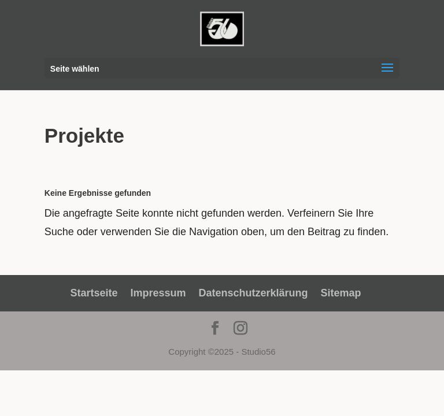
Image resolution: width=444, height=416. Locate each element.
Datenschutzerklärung (253, 293)
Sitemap (341, 293)
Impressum (158, 293)
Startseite (93, 293)
